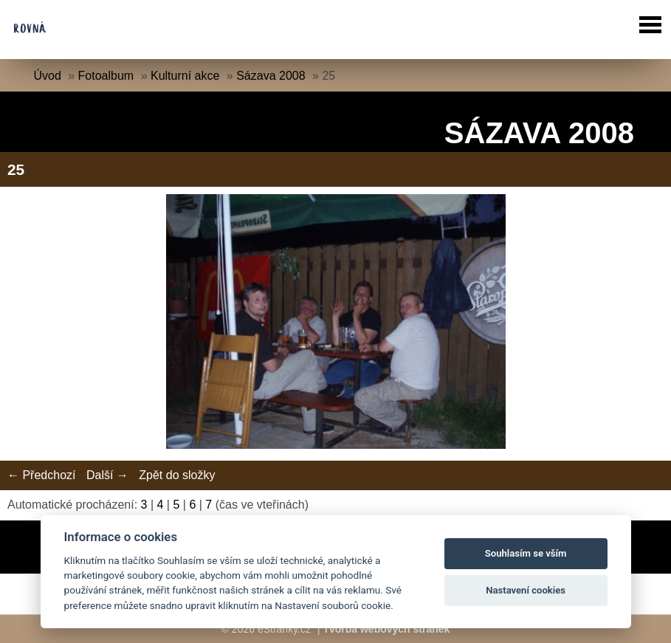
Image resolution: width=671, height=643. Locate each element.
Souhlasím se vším (526, 553)
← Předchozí (41, 475)
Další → (107, 475)
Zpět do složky (177, 475)
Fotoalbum (106, 75)
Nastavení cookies (525, 590)
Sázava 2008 (270, 75)
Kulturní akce (185, 75)
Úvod (47, 75)
